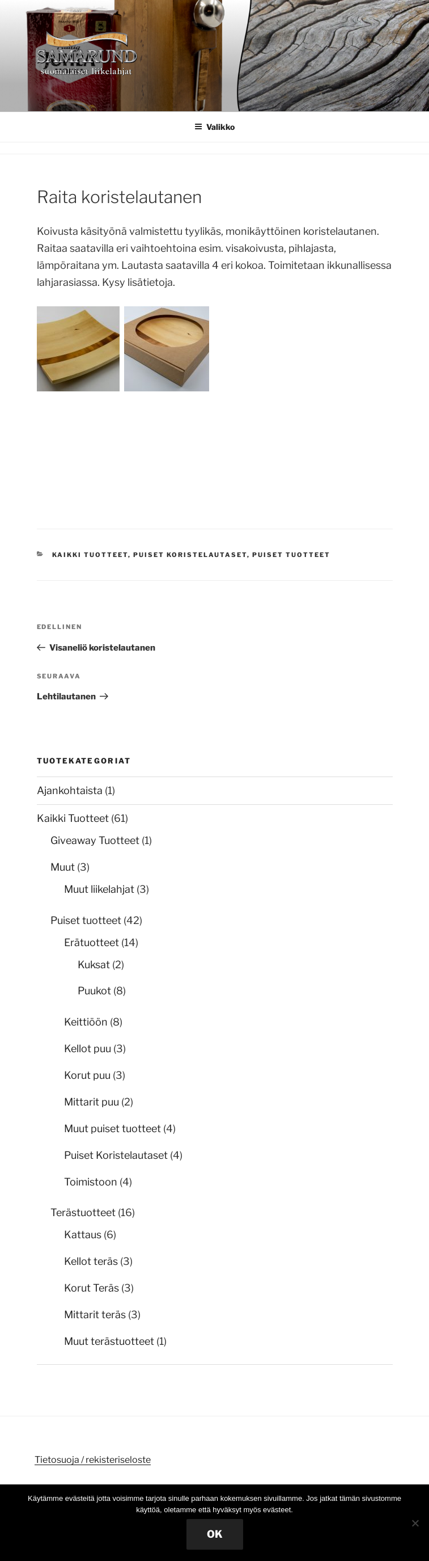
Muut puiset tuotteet (112, 1128)
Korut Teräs (91, 1288)
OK (215, 1534)
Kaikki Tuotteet (90, 555)
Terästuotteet (83, 1212)
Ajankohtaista (70, 790)
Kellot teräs (91, 1261)
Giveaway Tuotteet (94, 840)
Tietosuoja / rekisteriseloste (93, 1459)
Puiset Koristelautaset (190, 555)
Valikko (214, 127)
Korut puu (87, 1075)
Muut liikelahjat (99, 889)
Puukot (94, 991)
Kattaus (82, 1235)
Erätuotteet (91, 942)
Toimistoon (90, 1182)
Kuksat (94, 965)
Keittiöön (86, 1022)
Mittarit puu (91, 1102)
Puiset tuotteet (291, 555)
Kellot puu (87, 1048)
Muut (62, 867)
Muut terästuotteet (109, 1341)
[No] (414, 1523)
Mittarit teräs (95, 1314)
